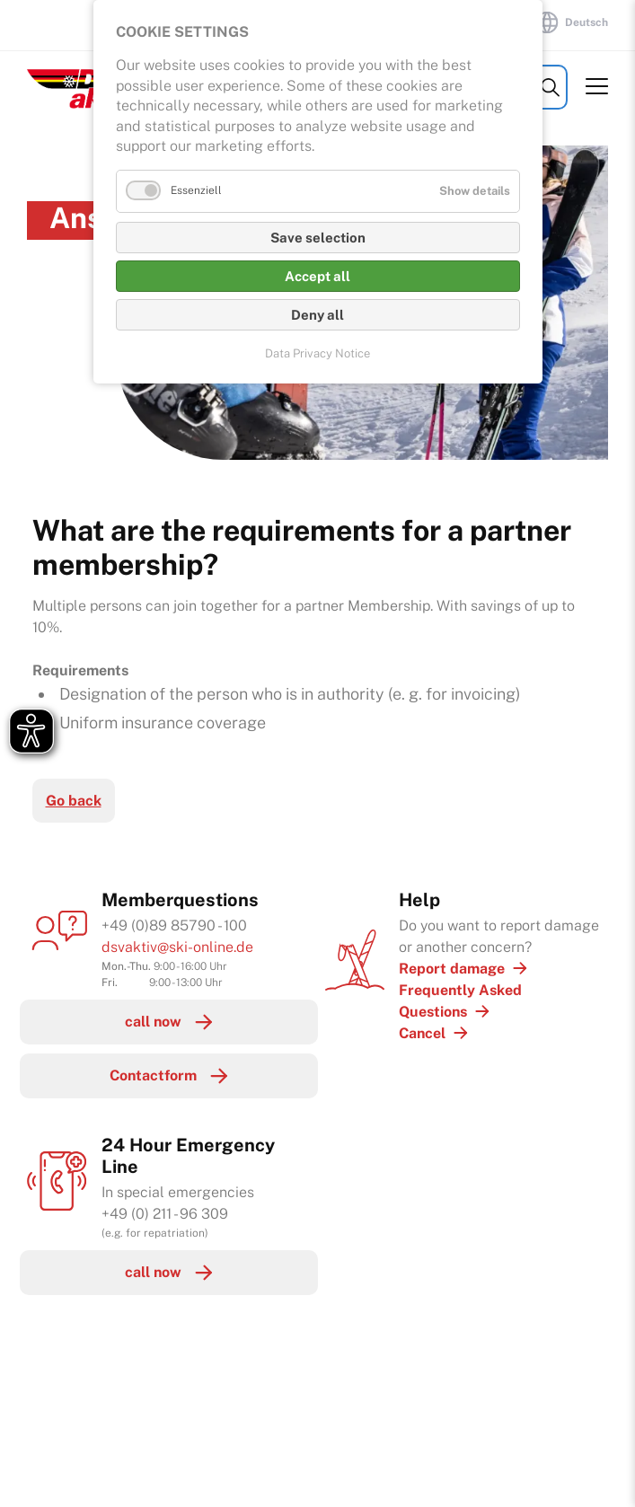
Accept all (317, 276)
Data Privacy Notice (317, 353)
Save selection (318, 237)
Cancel (422, 1033)
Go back (73, 800)
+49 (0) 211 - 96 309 (164, 1213)
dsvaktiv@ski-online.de (177, 947)
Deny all (317, 314)
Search (550, 87)
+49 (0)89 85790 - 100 (174, 925)
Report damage (452, 968)
